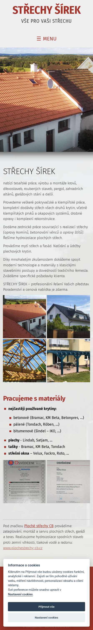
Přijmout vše (47, 606)
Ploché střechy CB (39, 526)
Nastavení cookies (20, 594)
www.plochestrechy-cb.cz (22, 548)
